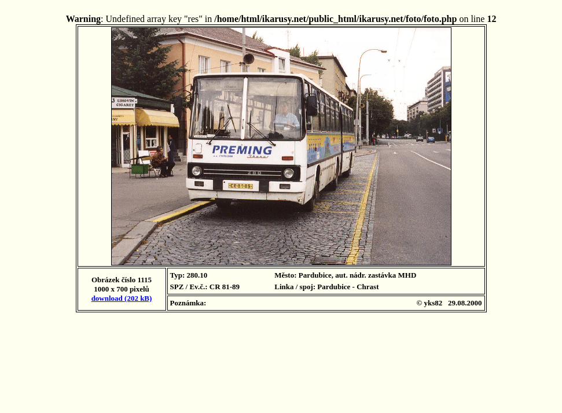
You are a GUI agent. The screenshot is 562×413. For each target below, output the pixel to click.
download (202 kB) (121, 298)
